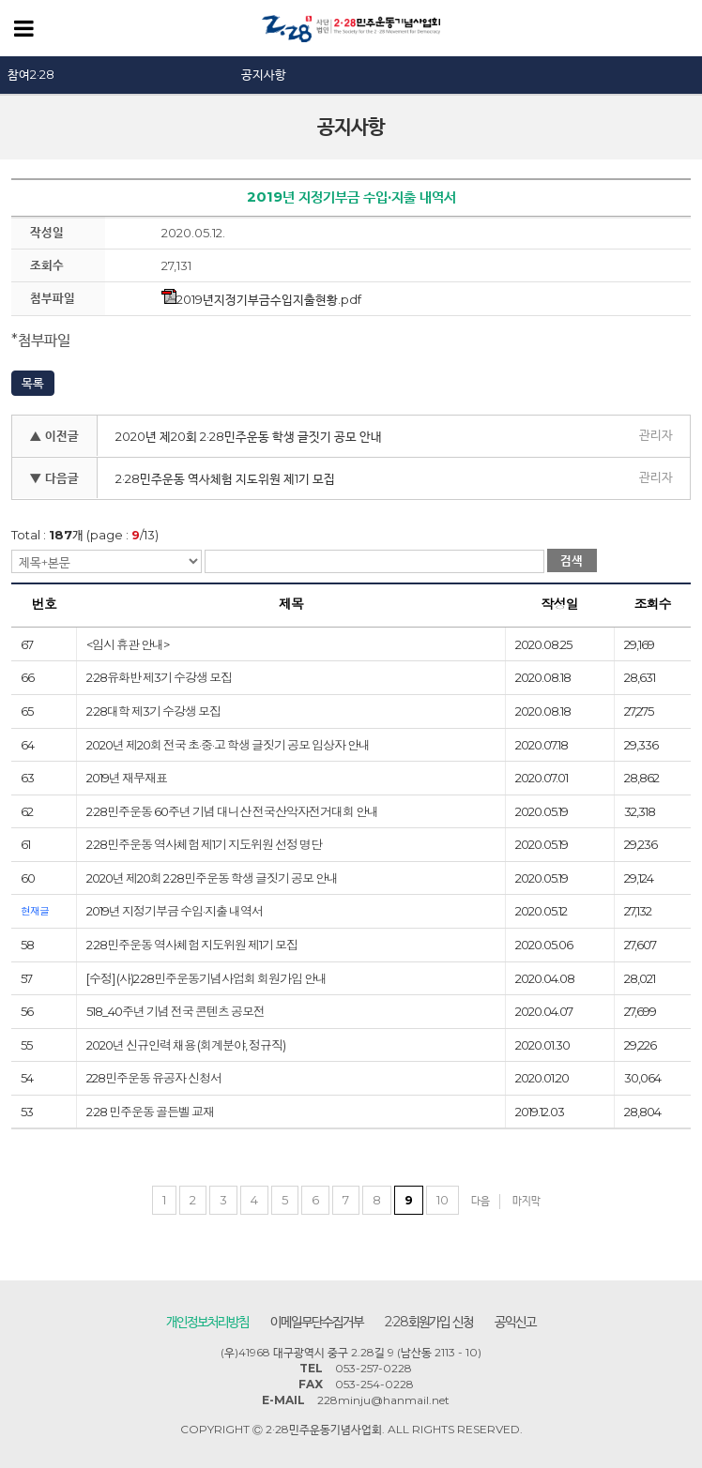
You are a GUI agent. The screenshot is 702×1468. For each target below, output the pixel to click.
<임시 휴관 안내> (127, 644)
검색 (571, 560)
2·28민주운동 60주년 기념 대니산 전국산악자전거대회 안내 (232, 811)
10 (442, 1199)
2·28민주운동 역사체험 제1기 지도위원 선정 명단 (204, 844)
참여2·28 (31, 74)
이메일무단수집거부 (316, 1321)
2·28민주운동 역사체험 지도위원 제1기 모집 (225, 478)
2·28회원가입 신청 (429, 1321)
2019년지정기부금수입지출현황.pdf (261, 299)
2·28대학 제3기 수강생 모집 (153, 711)
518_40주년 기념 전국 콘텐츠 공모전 (175, 1011)
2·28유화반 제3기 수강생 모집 (159, 677)
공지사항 (263, 74)
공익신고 (515, 1321)
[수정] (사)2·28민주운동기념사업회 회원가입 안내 (206, 978)
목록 (33, 382)
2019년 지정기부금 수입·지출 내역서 (174, 910)
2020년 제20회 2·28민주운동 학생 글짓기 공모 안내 (248, 436)
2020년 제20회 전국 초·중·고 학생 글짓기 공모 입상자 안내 (228, 744)
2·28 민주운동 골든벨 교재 (150, 1111)
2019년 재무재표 (126, 777)
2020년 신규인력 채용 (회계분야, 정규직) (185, 1044)
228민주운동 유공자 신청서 (153, 1077)
